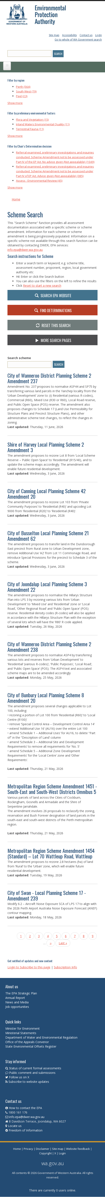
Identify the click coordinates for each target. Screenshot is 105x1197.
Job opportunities (17, 1007)
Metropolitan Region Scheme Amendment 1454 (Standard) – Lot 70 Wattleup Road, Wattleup (51, 853)
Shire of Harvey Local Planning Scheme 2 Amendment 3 (45, 447)
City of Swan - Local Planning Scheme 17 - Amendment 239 (46, 895)
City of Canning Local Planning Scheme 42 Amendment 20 (46, 493)
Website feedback (78, 1149)
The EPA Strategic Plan (21, 993)
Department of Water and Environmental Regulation (41, 1037)
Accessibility (69, 35)
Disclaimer (42, 1149)
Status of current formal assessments (35, 1068)
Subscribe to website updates (29, 1082)
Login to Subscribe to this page (28, 967)
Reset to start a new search (42, 286)
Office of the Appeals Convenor (27, 1042)
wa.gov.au (52, 1163)
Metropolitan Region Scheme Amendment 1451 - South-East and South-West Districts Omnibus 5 (52, 788)
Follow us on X (19, 1077)
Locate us (15, 1126)
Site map (54, 35)
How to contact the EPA (25, 1108)
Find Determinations (52, 310)
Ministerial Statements (21, 1033)
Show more (15, 103)
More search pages (52, 340)
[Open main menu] (7, 66)
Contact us (86, 35)
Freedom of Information (25, 1130)
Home (16, 199)
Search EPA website (52, 295)
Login (98, 35)
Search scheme (19, 358)
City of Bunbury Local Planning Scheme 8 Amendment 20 (45, 697)
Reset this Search (52, 325)
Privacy (28, 1149)
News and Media (17, 1002)
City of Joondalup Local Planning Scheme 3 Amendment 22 (47, 586)
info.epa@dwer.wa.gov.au (25, 250)
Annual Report (15, 998)
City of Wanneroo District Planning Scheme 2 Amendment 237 (49, 378)
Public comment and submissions (32, 1073)
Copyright (45, 1153)
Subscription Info (65, 967)
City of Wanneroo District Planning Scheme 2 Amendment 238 (49, 646)
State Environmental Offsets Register (30, 1046)
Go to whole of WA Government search (78, 39)
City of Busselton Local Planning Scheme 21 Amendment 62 (48, 535)
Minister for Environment (22, 1028)
